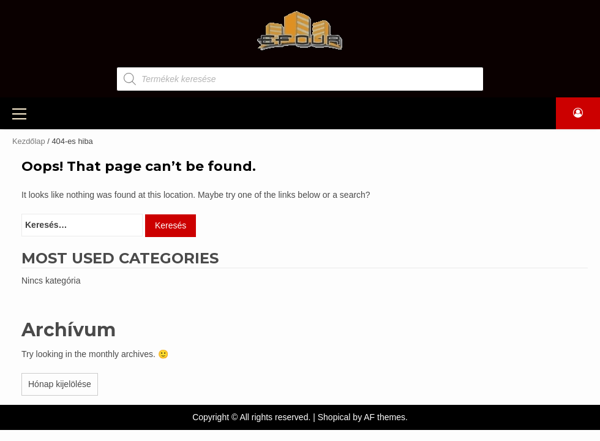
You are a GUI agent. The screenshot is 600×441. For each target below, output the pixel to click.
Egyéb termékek (86, 206)
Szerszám (71, 157)
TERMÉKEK (67, 112)
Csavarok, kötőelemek (104, 182)
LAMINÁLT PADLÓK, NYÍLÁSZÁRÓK (362, 112)
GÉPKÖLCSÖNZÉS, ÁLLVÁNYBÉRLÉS (195, 112)
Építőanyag (75, 133)
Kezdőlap (28, 139)
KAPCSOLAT (529, 112)
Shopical (334, 415)
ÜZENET (469, 112)
